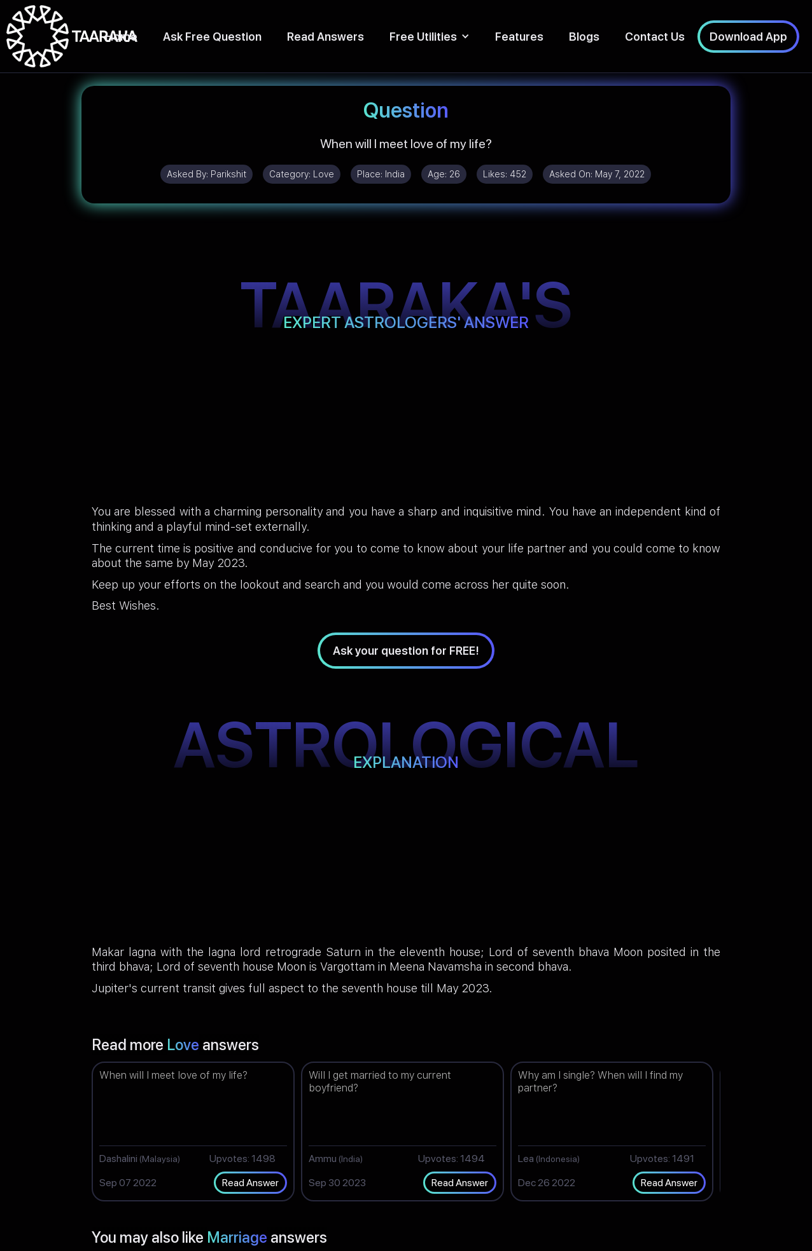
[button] (429, 36)
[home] (71, 36)
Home (121, 36)
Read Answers (325, 36)
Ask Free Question (212, 36)
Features (519, 36)
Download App (748, 36)
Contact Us (655, 36)
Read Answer (250, 1183)
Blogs (584, 36)
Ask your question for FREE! (406, 650)
